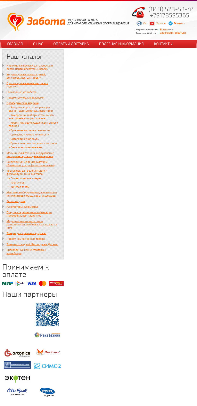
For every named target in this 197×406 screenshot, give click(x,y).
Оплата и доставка (71, 44)
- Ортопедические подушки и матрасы (33, 143)
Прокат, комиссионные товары (26, 239)
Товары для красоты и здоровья (26, 233)
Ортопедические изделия (23, 103)
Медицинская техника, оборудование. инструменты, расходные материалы (31, 154)
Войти (164, 29)
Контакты (163, 44)
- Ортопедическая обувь (24, 139)
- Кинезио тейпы (19, 187)
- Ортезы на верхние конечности (29, 130)
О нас (38, 44)
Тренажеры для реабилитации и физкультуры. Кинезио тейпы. (27, 172)
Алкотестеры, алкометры (22, 207)
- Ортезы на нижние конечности (29, 134)
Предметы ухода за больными (25, 97)
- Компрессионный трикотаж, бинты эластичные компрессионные (31, 117)
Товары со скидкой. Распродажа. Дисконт (32, 244)
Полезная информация (121, 44)
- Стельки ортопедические (25, 147)
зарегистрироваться (173, 32)
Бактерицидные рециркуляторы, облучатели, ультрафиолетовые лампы (31, 163)
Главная (15, 44)
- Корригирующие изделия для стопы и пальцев (33, 124)
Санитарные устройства (21, 92)
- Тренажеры (17, 182)
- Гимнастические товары (25, 178)
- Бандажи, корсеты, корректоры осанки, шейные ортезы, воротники (31, 109)
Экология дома (16, 201)
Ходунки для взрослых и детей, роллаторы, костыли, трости (26, 76)
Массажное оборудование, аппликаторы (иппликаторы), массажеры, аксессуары (32, 194)
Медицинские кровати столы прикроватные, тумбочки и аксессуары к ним (32, 224)
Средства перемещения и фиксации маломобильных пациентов (29, 214)
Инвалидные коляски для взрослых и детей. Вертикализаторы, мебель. (30, 67)
